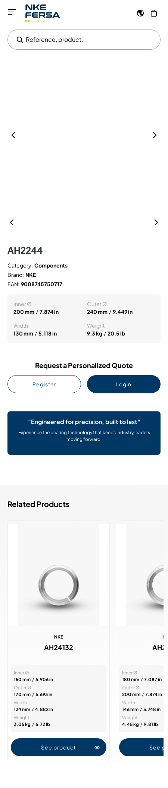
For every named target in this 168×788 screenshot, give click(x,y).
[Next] (156, 222)
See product (70, 747)
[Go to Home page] (42, 13)
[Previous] (11, 222)
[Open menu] (11, 11)
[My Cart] (154, 13)
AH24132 (58, 647)
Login (123, 384)
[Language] (140, 13)
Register (44, 384)
